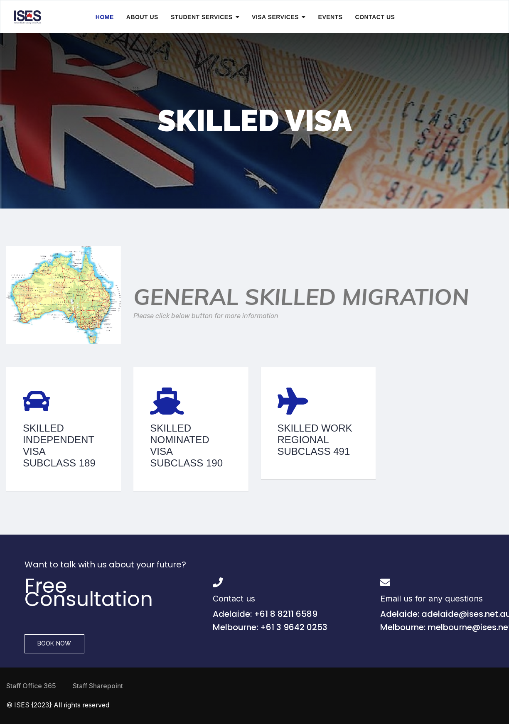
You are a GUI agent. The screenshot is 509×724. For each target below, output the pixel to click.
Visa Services (275, 17)
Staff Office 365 (31, 686)
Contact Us (375, 17)
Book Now (54, 643)
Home (105, 17)
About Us (142, 17)
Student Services (202, 17)
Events (330, 17)
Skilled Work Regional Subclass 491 (315, 439)
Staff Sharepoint (98, 686)
